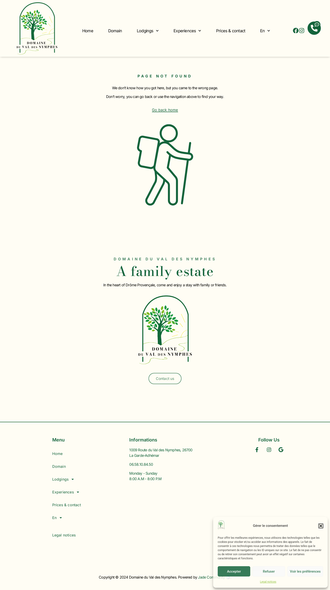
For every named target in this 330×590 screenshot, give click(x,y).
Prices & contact (230, 30)
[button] (321, 526)
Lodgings (148, 31)
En (265, 31)
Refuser (269, 571)
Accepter (234, 571)
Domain (115, 30)
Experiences (187, 31)
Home (87, 30)
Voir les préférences (305, 571)
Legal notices (268, 581)
